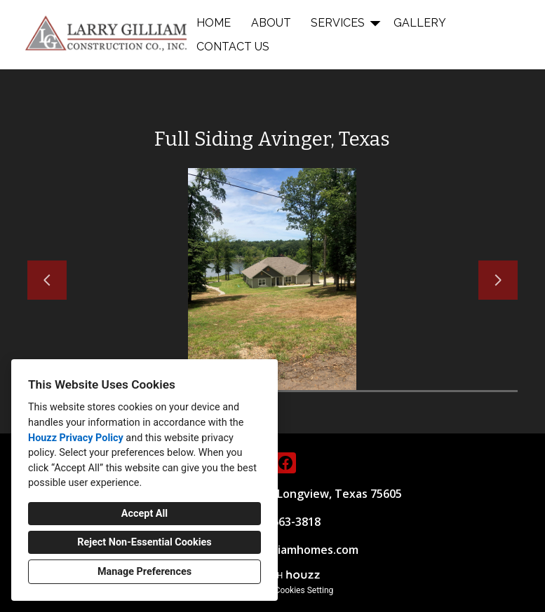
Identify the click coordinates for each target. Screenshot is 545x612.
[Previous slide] (47, 280)
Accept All (144, 514)
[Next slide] (498, 280)
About (271, 22)
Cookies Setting (304, 590)
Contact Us (232, 46)
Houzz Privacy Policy (75, 438)
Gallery (419, 22)
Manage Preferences (144, 572)
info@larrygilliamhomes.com (281, 549)
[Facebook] (285, 462)
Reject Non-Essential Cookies (144, 542)
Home (213, 22)
